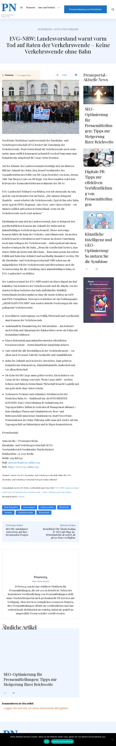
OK (46, 741)
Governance (29, 507)
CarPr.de (21, 496)
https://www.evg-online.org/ (23, 466)
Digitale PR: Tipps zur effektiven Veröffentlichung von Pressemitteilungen (98, 152)
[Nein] (112, 739)
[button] (112, 9)
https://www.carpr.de (40, 581)
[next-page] (13, 693)
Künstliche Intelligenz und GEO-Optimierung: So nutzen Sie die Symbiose (99, 193)
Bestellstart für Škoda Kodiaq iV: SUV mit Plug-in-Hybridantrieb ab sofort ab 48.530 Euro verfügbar (59, 533)
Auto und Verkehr (66, 29)
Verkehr (8, 512)
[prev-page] (5, 693)
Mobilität (64, 507)
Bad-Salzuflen (11, 507)
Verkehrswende (25, 512)
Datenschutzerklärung (62, 741)
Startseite (45, 29)
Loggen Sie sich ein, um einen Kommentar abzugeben (36, 708)
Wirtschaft (44, 512)
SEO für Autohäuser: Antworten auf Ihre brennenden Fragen (17, 531)
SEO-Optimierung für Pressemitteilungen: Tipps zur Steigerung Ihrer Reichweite (32, 679)
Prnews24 (9, 75)
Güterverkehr (47, 507)
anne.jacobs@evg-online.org (24, 462)
